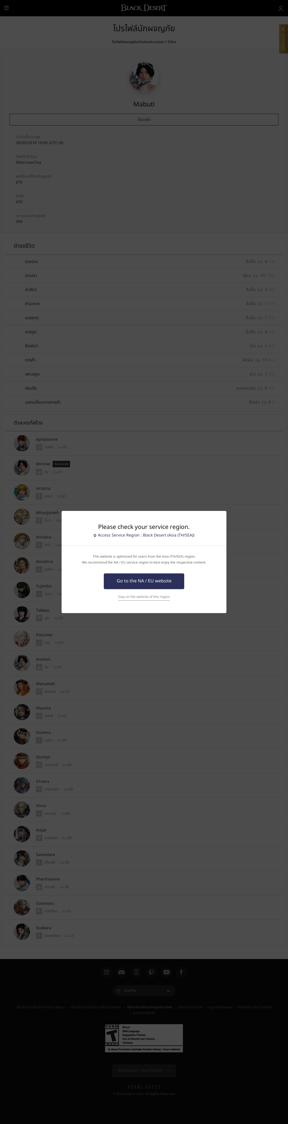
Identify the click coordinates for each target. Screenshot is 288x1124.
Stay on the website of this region (144, 597)
